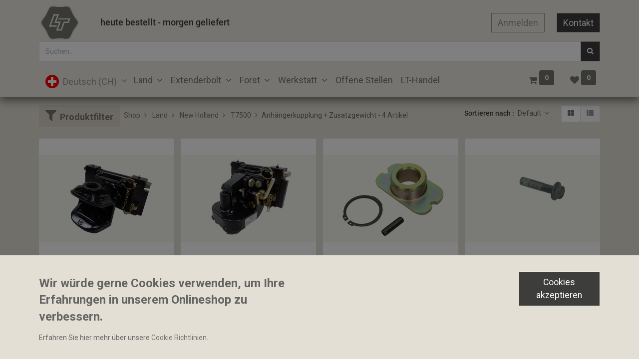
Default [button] (530, 113)
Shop (132, 115)
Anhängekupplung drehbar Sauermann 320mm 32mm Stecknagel (106, 267)
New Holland (199, 115)
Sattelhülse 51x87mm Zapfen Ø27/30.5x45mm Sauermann (390, 267)
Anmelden (518, 22)
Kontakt (578, 22)
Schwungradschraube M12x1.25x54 (525, 267)
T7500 (241, 115)
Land (160, 115)
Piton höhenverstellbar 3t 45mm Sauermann (248, 267)
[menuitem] (364, 80)
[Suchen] (590, 51)
